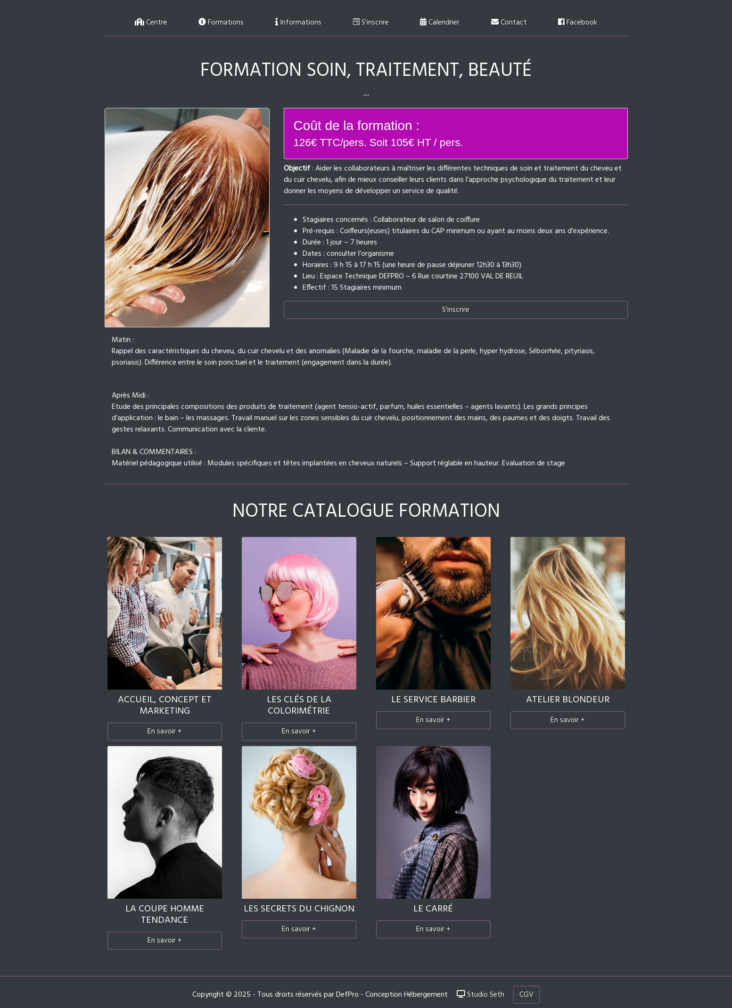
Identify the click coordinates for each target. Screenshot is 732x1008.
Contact (509, 22)
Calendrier (440, 22)
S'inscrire (371, 22)
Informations (298, 22)
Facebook (577, 22)
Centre (151, 22)
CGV (526, 995)
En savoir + (165, 731)
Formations (221, 22)
